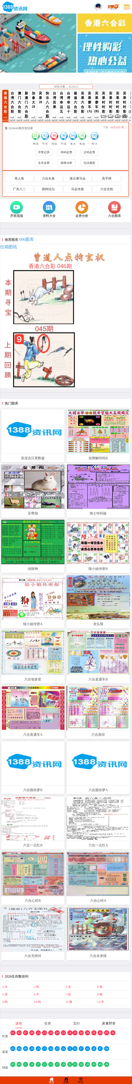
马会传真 (77, 189)
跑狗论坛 (48, 189)
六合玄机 (106, 189)
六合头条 (48, 178)
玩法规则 (89, 163)
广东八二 (19, 189)
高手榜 (107, 178)
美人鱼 (19, 178)
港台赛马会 (78, 178)
